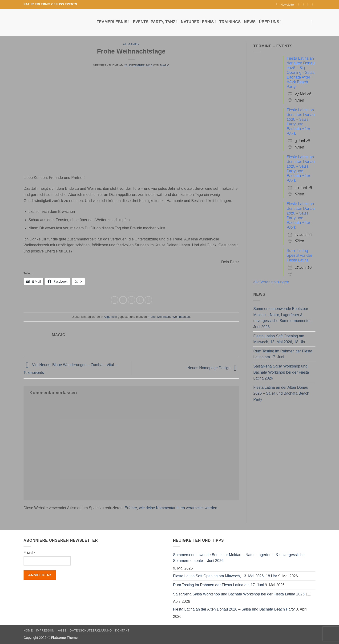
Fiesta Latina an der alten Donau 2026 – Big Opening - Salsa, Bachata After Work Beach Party (301, 72)
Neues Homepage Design (213, 368)
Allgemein (131, 44)
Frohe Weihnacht (159, 316)
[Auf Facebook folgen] (299, 4)
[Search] (313, 22)
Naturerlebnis (198, 21)
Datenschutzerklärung (91, 630)
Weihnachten (181, 316)
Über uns (270, 21)
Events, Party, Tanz (155, 21)
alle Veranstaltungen (271, 282)
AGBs (62, 630)
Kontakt (122, 630)
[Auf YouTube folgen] (313, 4)
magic (164, 65)
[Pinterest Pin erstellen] (140, 300)
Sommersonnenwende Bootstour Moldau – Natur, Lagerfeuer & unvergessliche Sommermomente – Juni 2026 (283, 318)
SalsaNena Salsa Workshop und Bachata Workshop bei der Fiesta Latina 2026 (281, 372)
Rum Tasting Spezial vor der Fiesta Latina (299, 255)
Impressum (45, 630)
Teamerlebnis (113, 21)
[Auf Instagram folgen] (304, 4)
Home (28, 630)
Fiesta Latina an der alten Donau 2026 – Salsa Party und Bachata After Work (301, 122)
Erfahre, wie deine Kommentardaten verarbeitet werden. (171, 508)
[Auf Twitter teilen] (123, 300)
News (250, 22)
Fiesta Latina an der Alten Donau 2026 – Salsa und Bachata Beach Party (281, 393)
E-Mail (29, 553)
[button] (285, 4)
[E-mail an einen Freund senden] (131, 300)
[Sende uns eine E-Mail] (308, 4)
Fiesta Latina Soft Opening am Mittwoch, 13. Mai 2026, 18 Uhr (279, 339)
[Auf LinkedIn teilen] (148, 300)
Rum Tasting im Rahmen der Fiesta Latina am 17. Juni (282, 354)
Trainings (230, 22)
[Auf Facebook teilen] (114, 300)
